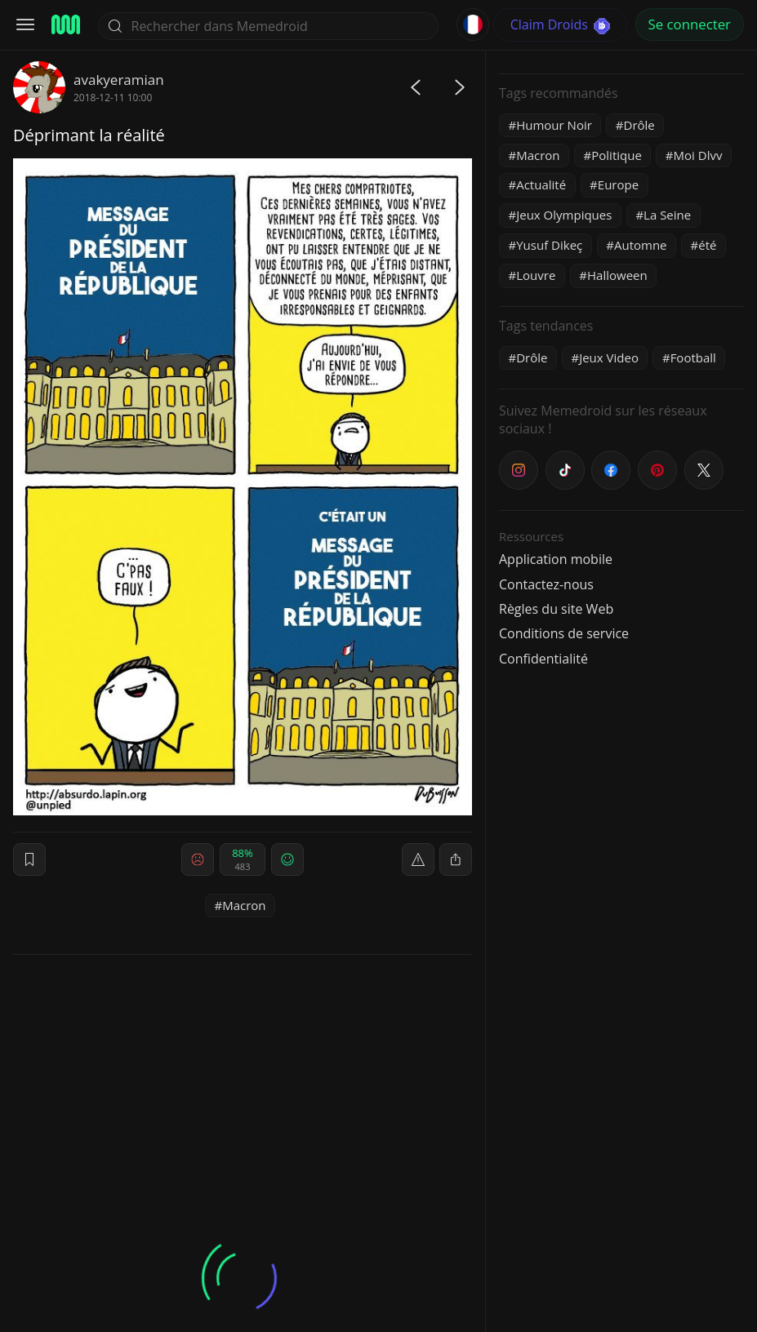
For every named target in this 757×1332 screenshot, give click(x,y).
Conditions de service (564, 633)
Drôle (639, 125)
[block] (455, 859)
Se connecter (689, 24)
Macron (243, 905)
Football (693, 357)
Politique (616, 155)
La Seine (667, 214)
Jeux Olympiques (564, 214)
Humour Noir (554, 125)
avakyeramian (118, 79)
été (707, 245)
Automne (640, 245)
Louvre (535, 275)
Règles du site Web (556, 609)
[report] (418, 859)
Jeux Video (609, 357)
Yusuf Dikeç (549, 245)
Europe (618, 184)
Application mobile (555, 559)
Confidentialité (543, 659)
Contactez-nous (546, 584)
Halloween (617, 275)
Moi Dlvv (698, 155)
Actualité (541, 184)
